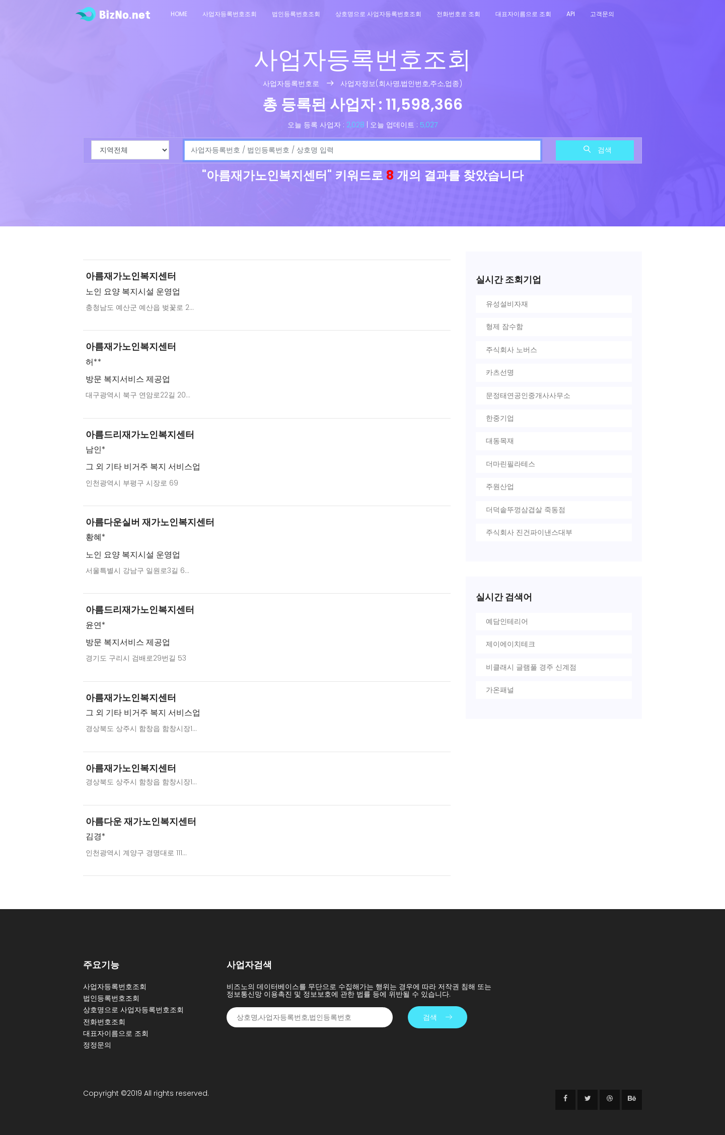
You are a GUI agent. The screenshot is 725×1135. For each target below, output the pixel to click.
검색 (598, 150)
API (570, 14)
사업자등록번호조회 (229, 14)
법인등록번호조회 (296, 14)
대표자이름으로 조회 (523, 14)
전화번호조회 (104, 1022)
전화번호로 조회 (458, 14)
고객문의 (602, 14)
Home (179, 14)
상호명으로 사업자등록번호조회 (378, 14)
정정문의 (97, 1045)
